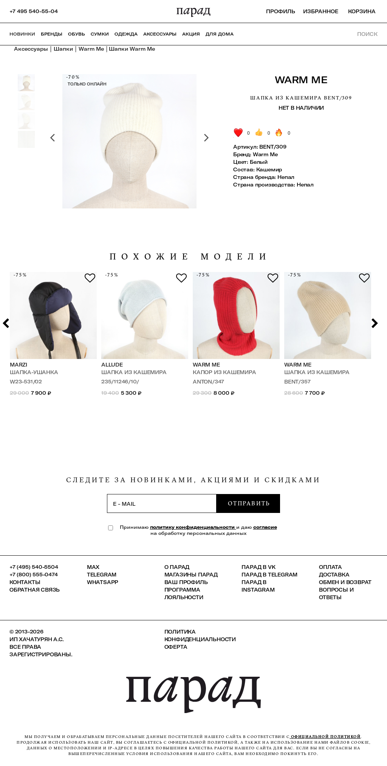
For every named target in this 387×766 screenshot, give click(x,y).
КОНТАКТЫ (24, 582)
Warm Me (301, 79)
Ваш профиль (186, 582)
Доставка (334, 575)
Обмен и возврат (345, 582)
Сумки (100, 34)
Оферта (175, 647)
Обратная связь (34, 590)
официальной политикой (325, 736)
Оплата (330, 567)
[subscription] (162, 503)
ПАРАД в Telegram (269, 575)
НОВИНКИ (22, 34)
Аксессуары (159, 34)
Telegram (101, 575)
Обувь (76, 34)
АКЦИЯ (191, 34)
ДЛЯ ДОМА (220, 34)
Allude (112, 365)
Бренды (51, 34)
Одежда (126, 34)
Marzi (18, 365)
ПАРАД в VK (258, 567)
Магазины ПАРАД (191, 575)
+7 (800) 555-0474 (33, 575)
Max (93, 567)
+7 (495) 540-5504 (33, 567)
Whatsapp (102, 582)
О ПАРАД (177, 567)
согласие (265, 527)
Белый (259, 162)
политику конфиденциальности (193, 527)
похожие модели (190, 256)
